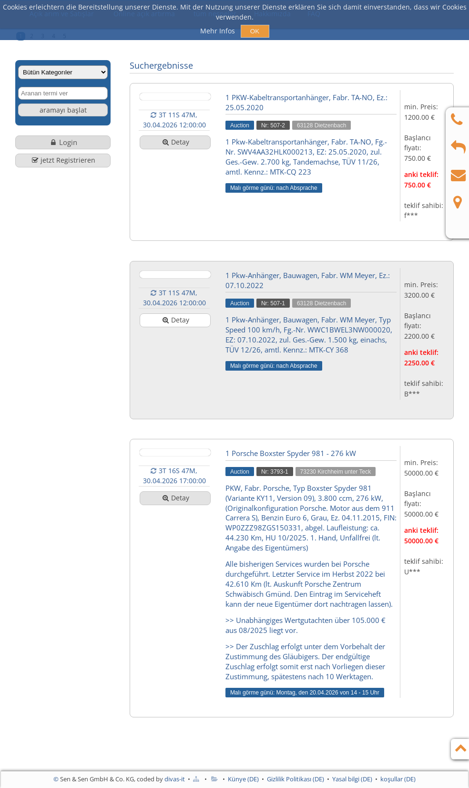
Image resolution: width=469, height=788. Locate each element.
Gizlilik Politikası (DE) (295, 779)
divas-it (174, 779)
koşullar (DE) (398, 779)
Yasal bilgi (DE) (352, 779)
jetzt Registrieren (63, 160)
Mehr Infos (218, 30)
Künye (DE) (243, 779)
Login (63, 142)
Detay (175, 141)
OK (254, 31)
